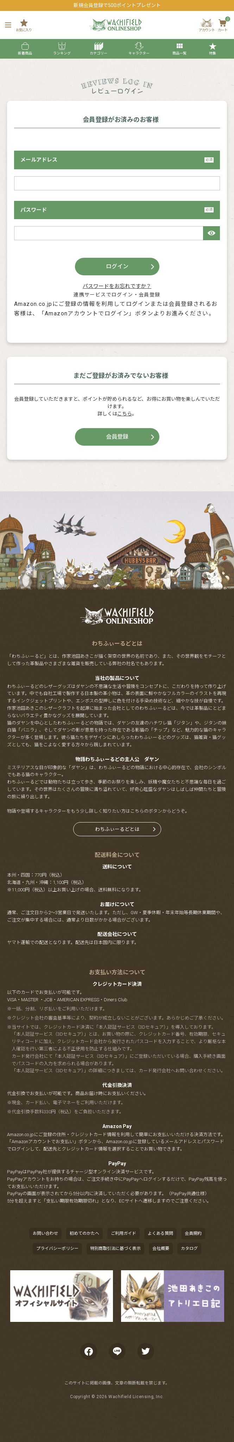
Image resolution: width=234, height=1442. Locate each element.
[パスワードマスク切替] (211, 233)
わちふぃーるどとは (117, 829)
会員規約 (193, 1233)
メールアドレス (117, 160)
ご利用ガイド (123, 1233)
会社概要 (160, 1248)
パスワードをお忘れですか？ (117, 286)
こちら (124, 414)
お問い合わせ (45, 1233)
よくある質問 (160, 1233)
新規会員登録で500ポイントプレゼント (117, 5)
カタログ (189, 1248)
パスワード (117, 210)
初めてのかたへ (84, 1233)
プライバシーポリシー (57, 1248)
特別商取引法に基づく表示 (115, 1248)
